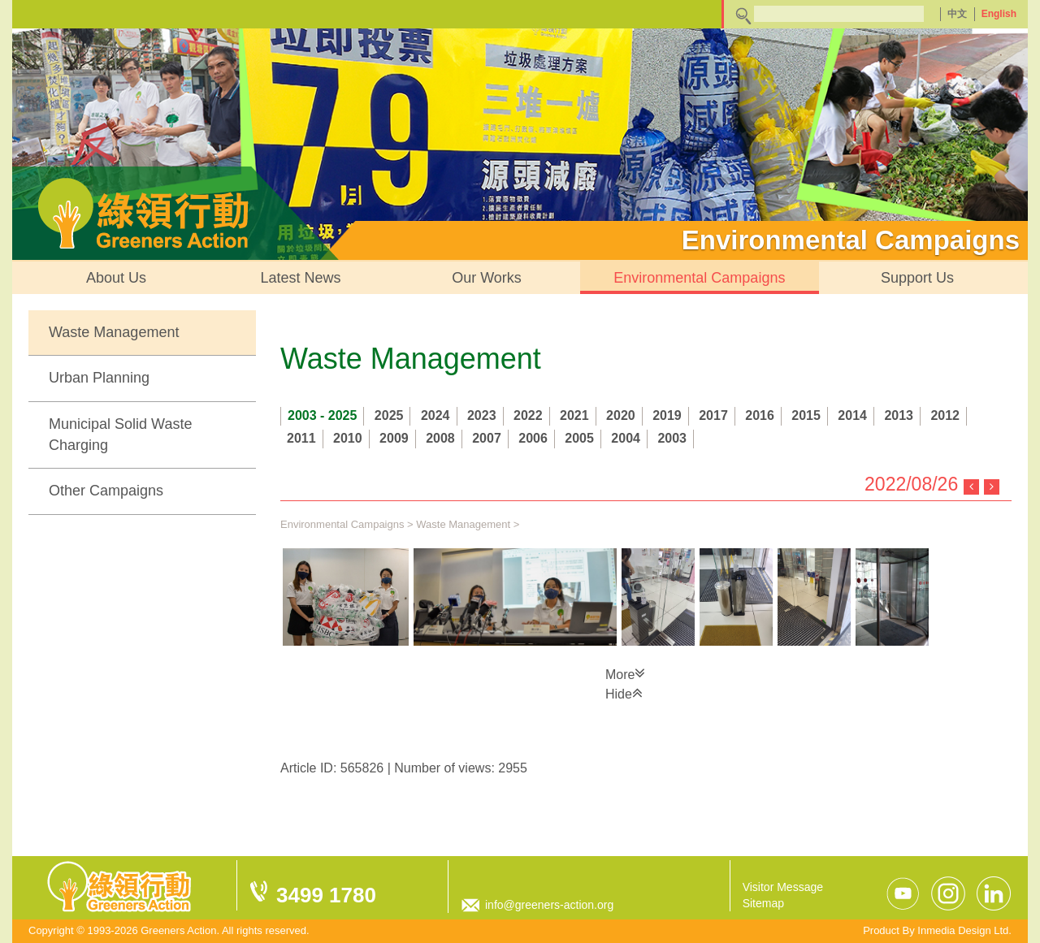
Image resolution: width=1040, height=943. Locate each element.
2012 (945, 415)
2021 (574, 415)
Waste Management (114, 332)
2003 (672, 438)
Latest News (301, 278)
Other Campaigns (106, 490)
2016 (759, 415)
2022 (528, 415)
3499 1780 (326, 895)
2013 (898, 415)
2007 (486, 438)
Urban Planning (99, 378)
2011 (301, 438)
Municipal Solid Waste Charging (120, 434)
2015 (806, 415)
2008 (440, 438)
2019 (667, 415)
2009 (394, 438)
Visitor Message (783, 886)
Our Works (487, 278)
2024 (435, 415)
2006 (533, 438)
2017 (713, 415)
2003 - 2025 (322, 415)
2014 (852, 415)
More (625, 673)
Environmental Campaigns (699, 278)
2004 (625, 438)
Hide (624, 693)
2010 (347, 438)
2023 (481, 415)
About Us (116, 278)
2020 (620, 415)
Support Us (917, 278)
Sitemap (763, 903)
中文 (957, 13)
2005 (579, 438)
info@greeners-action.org (549, 904)
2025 (389, 415)
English (999, 13)
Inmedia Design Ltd (962, 930)
